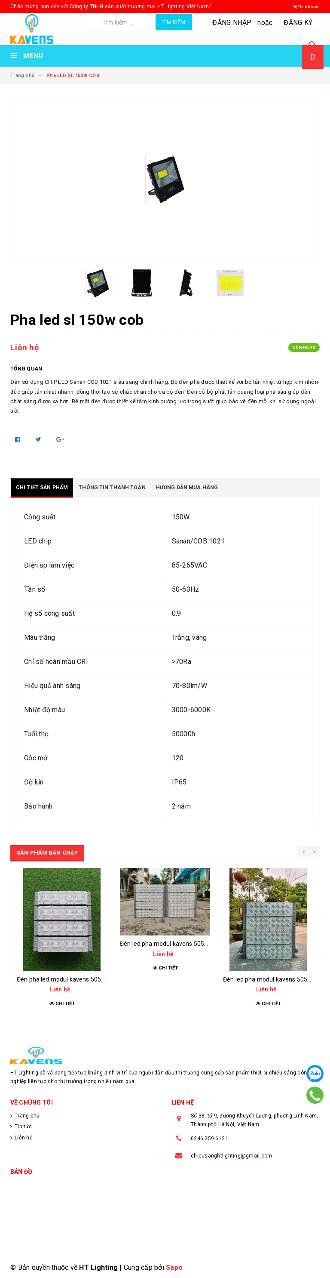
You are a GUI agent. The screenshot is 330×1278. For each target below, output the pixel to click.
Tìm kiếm (173, 22)
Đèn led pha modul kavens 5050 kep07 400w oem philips (197, 943)
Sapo (174, 1267)
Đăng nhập (232, 23)
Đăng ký (298, 23)
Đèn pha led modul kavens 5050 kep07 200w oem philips (94, 979)
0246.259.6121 (209, 1139)
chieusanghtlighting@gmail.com (231, 1156)
